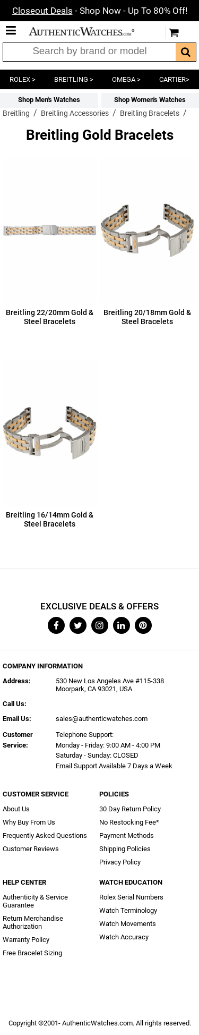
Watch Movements (127, 924)
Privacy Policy (120, 862)
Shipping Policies (125, 849)
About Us (16, 809)
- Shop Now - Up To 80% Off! (99, 10)
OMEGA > (126, 79)
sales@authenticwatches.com (102, 719)
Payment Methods (126, 835)
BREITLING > (73, 79)
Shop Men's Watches (49, 100)
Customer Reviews (31, 849)
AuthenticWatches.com (89, 31)
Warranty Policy (26, 940)
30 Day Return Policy (130, 809)
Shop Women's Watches (150, 100)
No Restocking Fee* (129, 822)
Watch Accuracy (124, 937)
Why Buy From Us (29, 822)
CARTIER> (174, 79)
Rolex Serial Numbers (131, 897)
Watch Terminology (128, 910)
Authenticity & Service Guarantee (35, 901)
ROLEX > (23, 79)
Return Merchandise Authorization (33, 922)
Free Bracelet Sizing (32, 953)
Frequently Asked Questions (45, 835)
